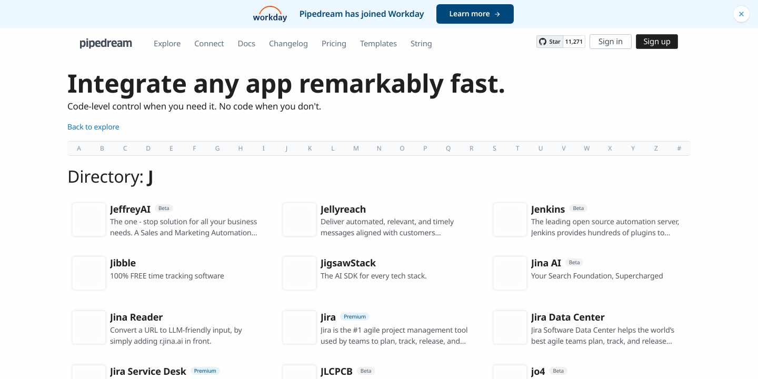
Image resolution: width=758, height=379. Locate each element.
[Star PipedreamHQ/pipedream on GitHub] (549, 41)
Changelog (288, 43)
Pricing (334, 43)
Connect (209, 43)
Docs (246, 43)
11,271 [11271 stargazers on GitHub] (574, 42)
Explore (167, 43)
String (421, 43)
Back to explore (93, 127)
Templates (378, 43)
